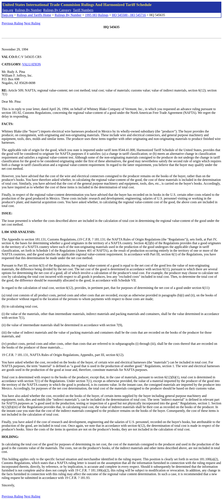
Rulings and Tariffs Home (34, 15)
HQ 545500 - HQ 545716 (129, 15)
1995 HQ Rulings (96, 15)
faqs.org (7, 10)
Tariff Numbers (83, 10)
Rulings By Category (57, 10)
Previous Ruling (12, 23)
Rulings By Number (28, 10)
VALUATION (31, 64)
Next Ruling (32, 23)
